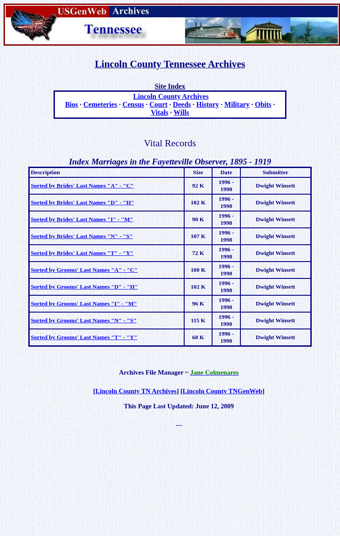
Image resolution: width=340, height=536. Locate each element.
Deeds (182, 104)
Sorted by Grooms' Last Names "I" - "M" (84, 303)
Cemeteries (100, 104)
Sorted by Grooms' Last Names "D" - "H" (84, 286)
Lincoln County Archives (171, 96)
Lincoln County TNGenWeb (223, 391)
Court (159, 104)
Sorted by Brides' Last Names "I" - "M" (82, 219)
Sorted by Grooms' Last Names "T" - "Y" (84, 337)
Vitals (159, 112)
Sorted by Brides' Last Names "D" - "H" (82, 202)
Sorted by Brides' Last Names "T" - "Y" (82, 253)
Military (237, 104)
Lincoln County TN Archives (136, 391)
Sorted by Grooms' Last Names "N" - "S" (83, 320)
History (207, 104)
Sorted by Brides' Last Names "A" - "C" (82, 185)
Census (133, 104)
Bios (71, 104)
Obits (263, 104)
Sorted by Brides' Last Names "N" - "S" (82, 236)
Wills (181, 112)
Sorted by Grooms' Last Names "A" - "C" (84, 269)
